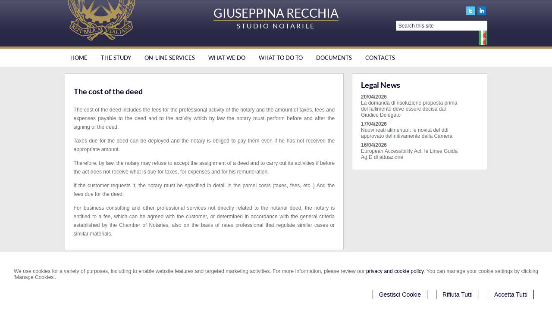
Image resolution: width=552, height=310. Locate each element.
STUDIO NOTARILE (276, 26)
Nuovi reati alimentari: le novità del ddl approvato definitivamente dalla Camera (406, 133)
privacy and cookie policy (394, 271)
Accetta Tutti (510, 294)
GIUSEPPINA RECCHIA (276, 13)
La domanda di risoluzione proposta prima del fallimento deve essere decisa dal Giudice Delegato (409, 109)
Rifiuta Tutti (457, 294)
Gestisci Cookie (400, 294)
